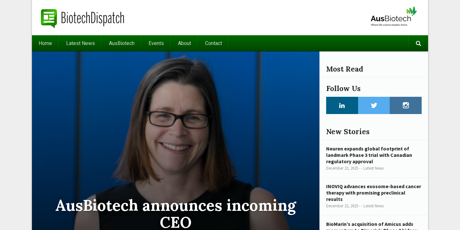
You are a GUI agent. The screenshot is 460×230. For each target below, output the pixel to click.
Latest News (80, 43)
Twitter (374, 105)
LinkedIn (342, 105)
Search (418, 43)
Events (156, 43)
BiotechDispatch (83, 17)
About (184, 43)
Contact (213, 43)
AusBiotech (121, 43)
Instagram (406, 105)
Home (45, 43)
